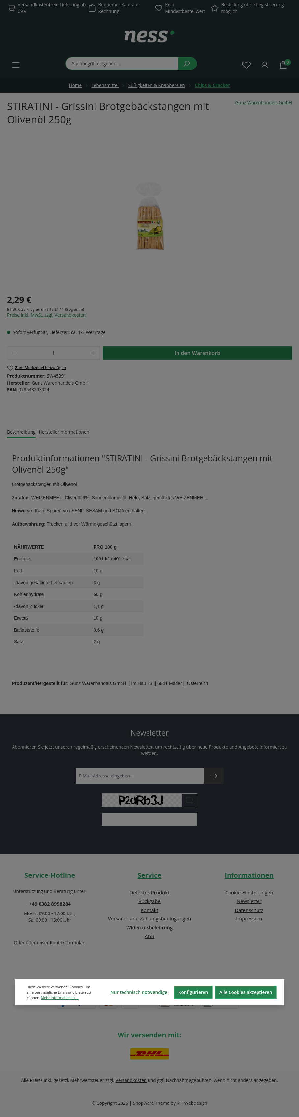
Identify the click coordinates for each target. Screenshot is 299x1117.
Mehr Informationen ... (59, 997)
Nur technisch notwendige (138, 992)
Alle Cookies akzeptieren (245, 992)
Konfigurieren (193, 992)
